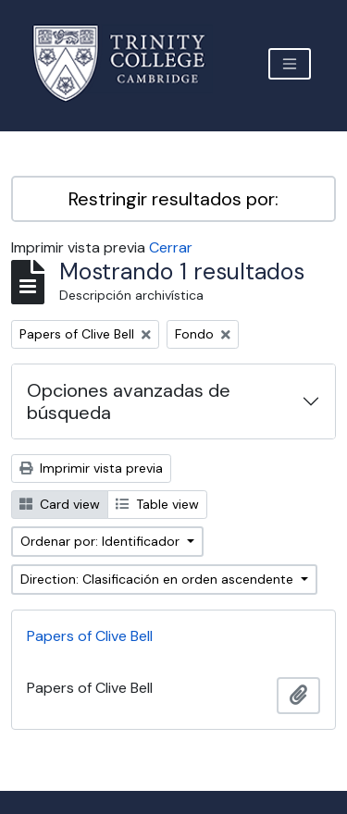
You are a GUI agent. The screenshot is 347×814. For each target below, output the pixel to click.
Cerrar (170, 247)
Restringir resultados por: (173, 199)
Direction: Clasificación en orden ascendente (158, 579)
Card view (59, 504)
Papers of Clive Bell (90, 636)
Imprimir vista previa (91, 468)
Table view (157, 504)
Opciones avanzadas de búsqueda (128, 401)
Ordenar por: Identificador (101, 541)
